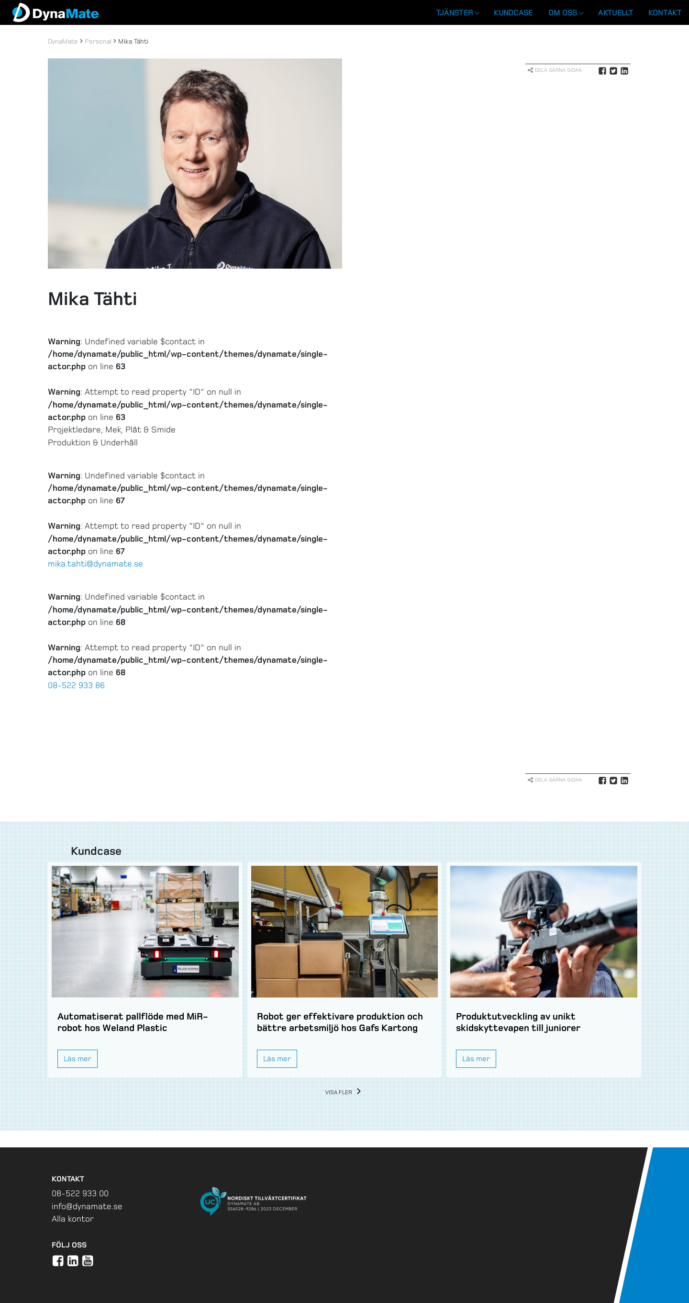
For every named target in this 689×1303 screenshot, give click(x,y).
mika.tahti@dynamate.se (95, 563)
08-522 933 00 (80, 1193)
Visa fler (344, 1092)
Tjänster (457, 13)
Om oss (565, 13)
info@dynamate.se (87, 1206)
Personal (98, 41)
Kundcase (513, 13)
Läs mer (77, 1058)
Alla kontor (73, 1219)
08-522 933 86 (76, 685)
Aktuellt (615, 13)
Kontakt (664, 13)
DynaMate (63, 41)
